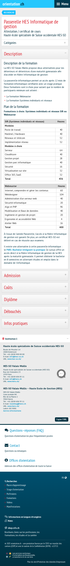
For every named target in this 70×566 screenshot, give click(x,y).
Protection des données (47, 561)
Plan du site (31, 561)
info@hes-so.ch (16, 356)
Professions (11, 494)
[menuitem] (64, 477)
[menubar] (62, 4)
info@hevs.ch (15, 379)
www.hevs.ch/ (13, 381)
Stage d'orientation (15, 489)
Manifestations (13, 506)
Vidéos (9, 502)
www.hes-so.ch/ (14, 359)
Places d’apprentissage (16, 485)
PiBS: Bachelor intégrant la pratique (26, 249)
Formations (11, 498)
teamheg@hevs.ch (17, 404)
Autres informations (12, 411)
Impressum (61, 561)
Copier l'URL (61, 419)
